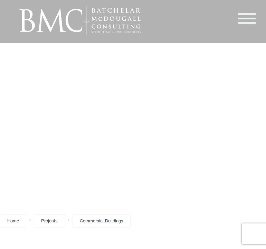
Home (13, 220)
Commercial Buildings (101, 220)
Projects (49, 220)
